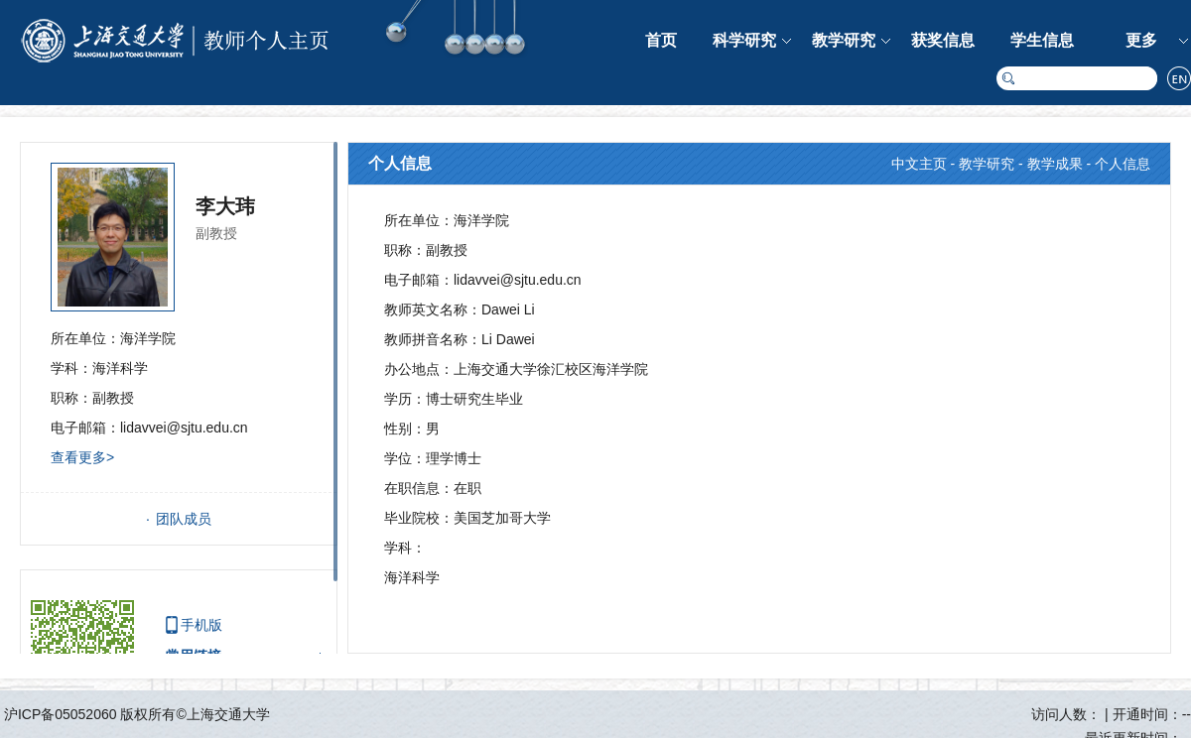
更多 (1141, 40)
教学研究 (843, 40)
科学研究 (744, 40)
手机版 (201, 625)
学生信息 (1042, 40)
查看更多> (82, 457)
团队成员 (183, 519)
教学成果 (1055, 164)
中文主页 (919, 164)
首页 (661, 40)
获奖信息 (943, 40)
